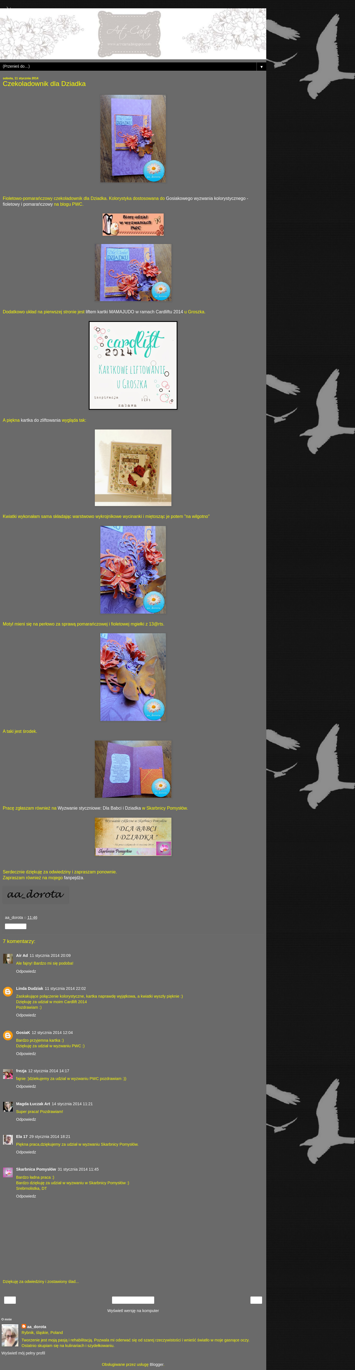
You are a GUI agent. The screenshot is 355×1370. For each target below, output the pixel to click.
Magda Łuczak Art (33, 1104)
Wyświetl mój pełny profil (23, 1353)
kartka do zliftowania (40, 420)
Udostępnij (16, 926)
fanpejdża (73, 877)
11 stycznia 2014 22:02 (65, 988)
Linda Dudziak (29, 988)
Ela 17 (22, 1136)
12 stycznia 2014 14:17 (48, 1071)
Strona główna (133, 1300)
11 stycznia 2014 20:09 (50, 955)
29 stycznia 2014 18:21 (49, 1136)
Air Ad (22, 955)
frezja (21, 1071)
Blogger (156, 1364)
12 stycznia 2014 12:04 (52, 1032)
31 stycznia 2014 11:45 (78, 1169)
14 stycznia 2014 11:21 (72, 1104)
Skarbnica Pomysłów (36, 1169)
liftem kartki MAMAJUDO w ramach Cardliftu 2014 (134, 311)
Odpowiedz (26, 971)
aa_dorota (36, 1327)
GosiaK (23, 1032)
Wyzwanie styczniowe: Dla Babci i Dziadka (99, 808)
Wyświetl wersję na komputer (133, 1310)
